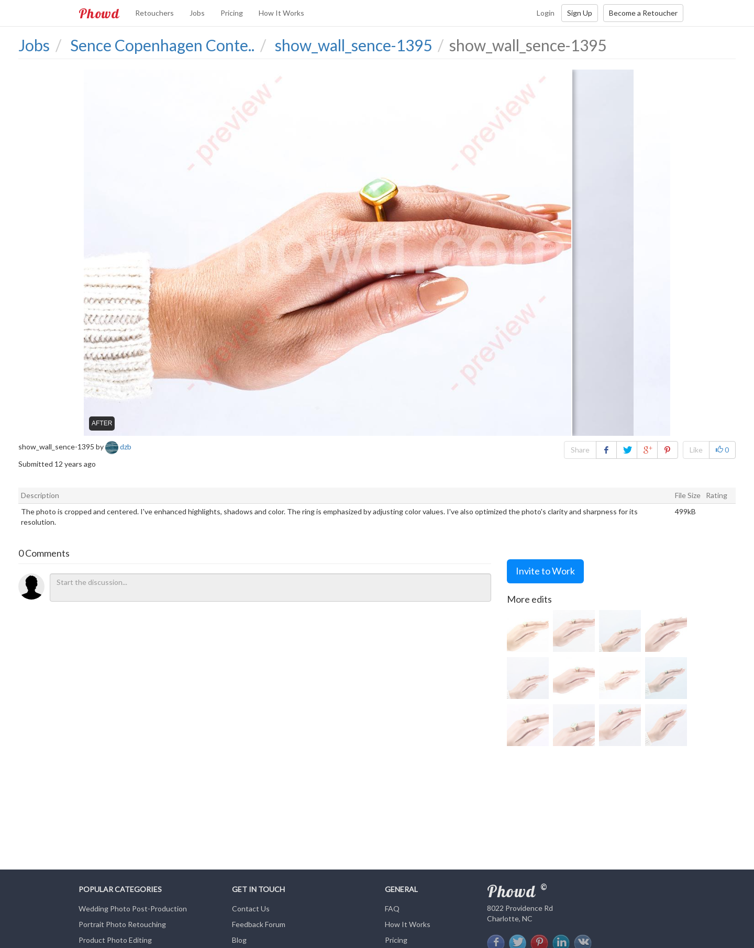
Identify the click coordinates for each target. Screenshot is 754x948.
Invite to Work (545, 571)
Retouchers (154, 12)
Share (580, 449)
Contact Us (251, 908)
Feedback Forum (258, 924)
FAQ (392, 908)
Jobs (197, 12)
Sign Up (579, 12)
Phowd (99, 13)
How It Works (281, 12)
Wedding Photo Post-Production (133, 908)
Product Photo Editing (115, 939)
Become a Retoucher (643, 12)
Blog (239, 939)
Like (696, 449)
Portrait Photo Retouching (122, 924)
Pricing (231, 12)
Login (546, 12)
